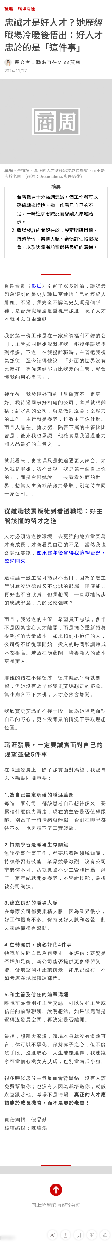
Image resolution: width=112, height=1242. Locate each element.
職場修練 (26, 9)
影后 (36, 286)
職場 (8, 9)
